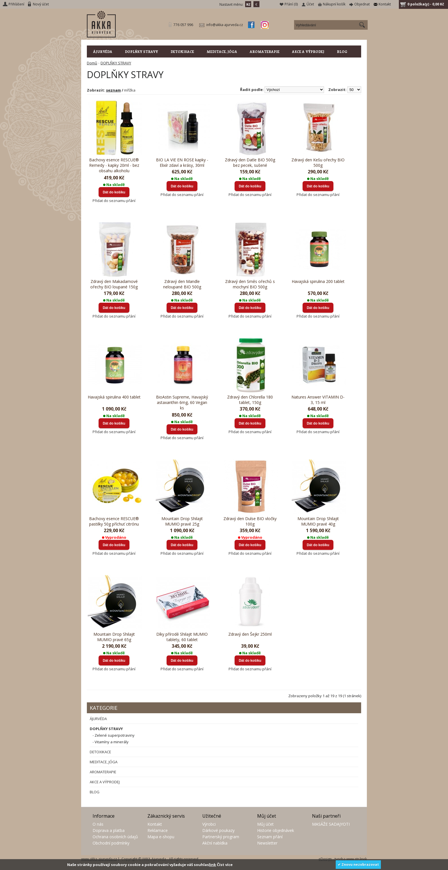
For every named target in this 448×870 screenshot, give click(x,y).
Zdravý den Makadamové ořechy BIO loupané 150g (114, 284)
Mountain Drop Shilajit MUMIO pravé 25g (182, 521)
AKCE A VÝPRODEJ (308, 51)
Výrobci (209, 824)
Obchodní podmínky (111, 843)
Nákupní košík (334, 4)
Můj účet (265, 824)
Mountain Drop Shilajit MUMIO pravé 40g (318, 521)
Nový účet (41, 4)
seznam (113, 90)
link (212, 864)
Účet (310, 4)
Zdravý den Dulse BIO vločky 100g (250, 521)
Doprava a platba (109, 830)
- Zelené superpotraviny (114, 735)
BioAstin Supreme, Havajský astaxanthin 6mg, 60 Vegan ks (182, 402)
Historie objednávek (275, 830)
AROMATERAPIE (264, 51)
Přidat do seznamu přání (114, 200)
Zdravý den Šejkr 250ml (250, 634)
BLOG (342, 51)
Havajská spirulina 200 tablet (318, 281)
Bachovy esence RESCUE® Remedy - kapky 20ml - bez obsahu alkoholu (114, 165)
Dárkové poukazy (218, 830)
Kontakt (385, 4)
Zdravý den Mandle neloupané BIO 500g (182, 284)
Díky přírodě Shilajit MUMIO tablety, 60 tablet (182, 636)
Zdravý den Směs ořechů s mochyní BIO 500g (250, 284)
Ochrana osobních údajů (115, 836)
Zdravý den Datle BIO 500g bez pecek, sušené (250, 162)
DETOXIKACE (182, 51)
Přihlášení (16, 4)
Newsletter (267, 843)
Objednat (362, 4)
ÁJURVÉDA (102, 51)
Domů (92, 63)
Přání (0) (291, 4)
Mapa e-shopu (160, 836)
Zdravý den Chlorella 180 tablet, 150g (250, 399)
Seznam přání (270, 836)
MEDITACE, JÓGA (222, 51)
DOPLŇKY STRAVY (141, 51)
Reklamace (157, 830)
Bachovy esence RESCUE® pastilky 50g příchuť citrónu (114, 521)
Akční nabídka (214, 843)
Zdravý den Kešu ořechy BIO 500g (318, 162)
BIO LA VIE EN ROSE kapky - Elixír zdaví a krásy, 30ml (182, 162)
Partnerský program (220, 836)
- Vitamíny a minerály (111, 741)
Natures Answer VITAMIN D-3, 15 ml (318, 399)
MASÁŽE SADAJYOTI (331, 824)
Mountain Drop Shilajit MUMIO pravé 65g (114, 636)
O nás (98, 824)
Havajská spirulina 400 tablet (114, 397)
